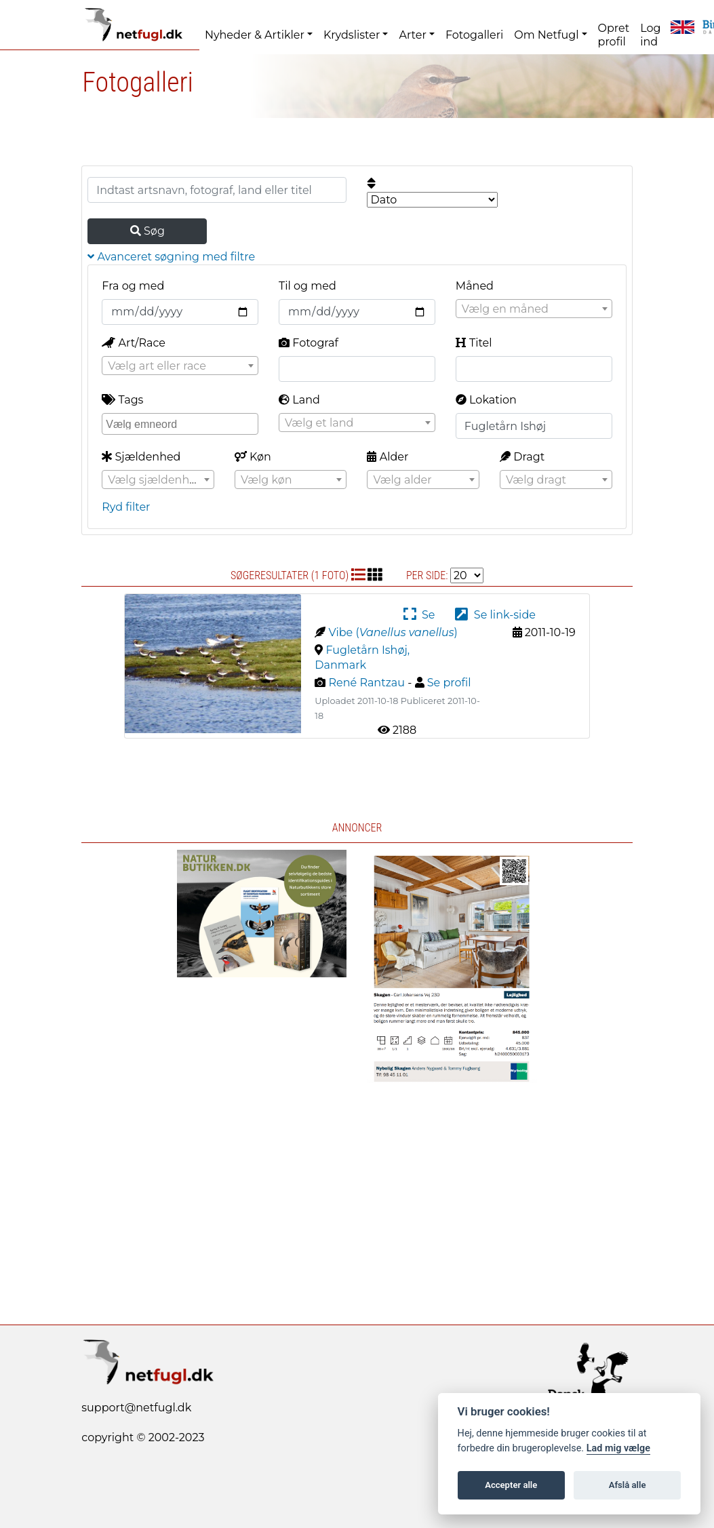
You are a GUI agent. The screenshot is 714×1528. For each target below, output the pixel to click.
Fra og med (133, 285)
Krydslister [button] (351, 34)
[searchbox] (182, 423)
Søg (147, 230)
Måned (475, 285)
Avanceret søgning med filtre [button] (171, 256)
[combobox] (534, 308)
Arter (412, 34)
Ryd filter (126, 507)
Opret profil (614, 35)
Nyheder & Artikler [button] (254, 34)
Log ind (650, 35)
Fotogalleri (474, 34)
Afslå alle (627, 1485)
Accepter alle (511, 1485)
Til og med (307, 285)
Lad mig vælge (618, 1448)
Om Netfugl (546, 34)
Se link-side (495, 614)
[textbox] (534, 309)
